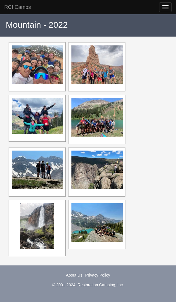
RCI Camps (17, 7)
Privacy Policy (97, 275)
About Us (74, 275)
